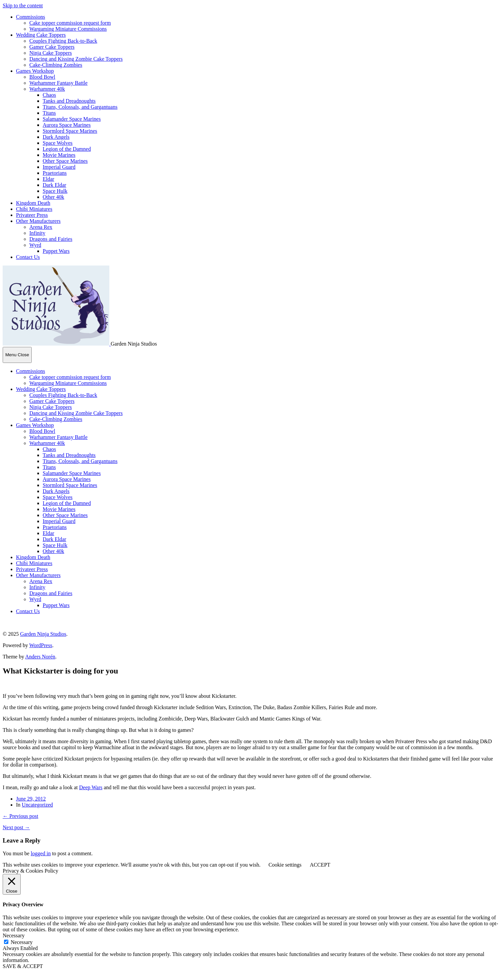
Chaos (49, 95)
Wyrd (35, 245)
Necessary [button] (14, 935)
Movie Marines (59, 155)
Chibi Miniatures (34, 209)
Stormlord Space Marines (70, 131)
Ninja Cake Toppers (50, 53)
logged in (41, 853)
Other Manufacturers (38, 221)
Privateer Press (32, 215)
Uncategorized (37, 805)
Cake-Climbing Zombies (55, 65)
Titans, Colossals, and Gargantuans (80, 107)
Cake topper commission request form (70, 23)
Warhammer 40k (47, 89)
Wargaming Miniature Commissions (68, 29)
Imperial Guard (59, 167)
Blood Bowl (42, 77)
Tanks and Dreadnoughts (69, 101)
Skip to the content (23, 5)
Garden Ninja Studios (43, 634)
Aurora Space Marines (67, 125)
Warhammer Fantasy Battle (58, 83)
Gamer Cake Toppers (51, 47)
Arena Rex (40, 227)
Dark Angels (56, 137)
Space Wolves (58, 143)
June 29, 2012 (31, 799)
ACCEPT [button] (320, 865)
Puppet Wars (56, 251)
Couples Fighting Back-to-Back (63, 41)
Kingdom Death (33, 203)
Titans (49, 113)
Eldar (48, 179)
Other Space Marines (65, 161)
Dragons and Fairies (50, 239)
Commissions (30, 17)
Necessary (22, 942)
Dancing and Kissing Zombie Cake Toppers (76, 59)
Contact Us (28, 257)
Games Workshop (35, 71)
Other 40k (53, 197)
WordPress (40, 645)
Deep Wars (90, 787)
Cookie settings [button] (284, 865)
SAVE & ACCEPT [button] (23, 966)
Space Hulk (55, 191)
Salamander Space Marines (72, 119)
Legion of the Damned (67, 149)
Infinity (37, 233)
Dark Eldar (54, 185)
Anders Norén (40, 656)
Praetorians (55, 173)
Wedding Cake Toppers (41, 35)
